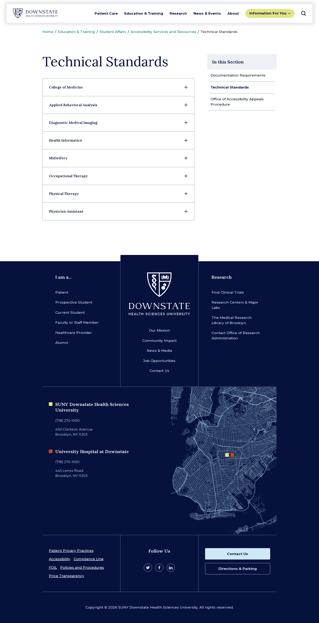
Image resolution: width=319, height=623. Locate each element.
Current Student (70, 312)
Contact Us (159, 371)
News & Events (207, 13)
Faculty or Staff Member (77, 322)
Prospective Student (73, 302)
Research (178, 13)
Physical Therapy (64, 193)
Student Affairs (112, 32)
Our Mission (159, 330)
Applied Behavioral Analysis (73, 105)
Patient (61, 292)
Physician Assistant (66, 211)
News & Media (159, 351)
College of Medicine (66, 87)
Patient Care (106, 13)
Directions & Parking (237, 569)
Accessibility (59, 559)
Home (47, 32)
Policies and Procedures (82, 567)
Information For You (267, 13)
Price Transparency (66, 576)
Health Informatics (65, 140)
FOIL (53, 567)
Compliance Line (89, 559)
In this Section (228, 62)
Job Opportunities (159, 361)
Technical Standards (230, 87)
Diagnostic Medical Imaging (73, 122)
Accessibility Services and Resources (163, 32)
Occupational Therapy (68, 176)
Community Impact (159, 341)
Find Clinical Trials (228, 292)
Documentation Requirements (238, 75)
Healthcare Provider (73, 333)
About (233, 13)
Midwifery (58, 158)
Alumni (61, 343)
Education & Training (143, 13)
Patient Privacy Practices (71, 551)
